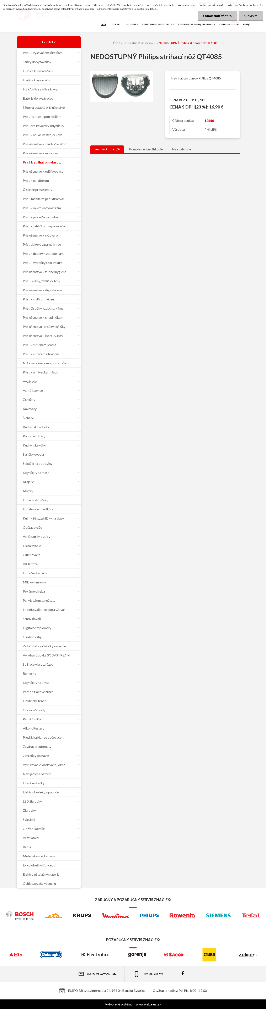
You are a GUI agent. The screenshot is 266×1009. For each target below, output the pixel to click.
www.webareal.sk (148, 1004)
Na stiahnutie (181, 149)
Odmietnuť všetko (217, 16)
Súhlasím (250, 16)
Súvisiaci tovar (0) (107, 149)
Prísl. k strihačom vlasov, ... (139, 43)
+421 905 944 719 (148, 974)
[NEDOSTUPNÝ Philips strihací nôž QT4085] (121, 73)
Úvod (116, 43)
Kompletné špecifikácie (146, 149)
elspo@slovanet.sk (97, 974)
